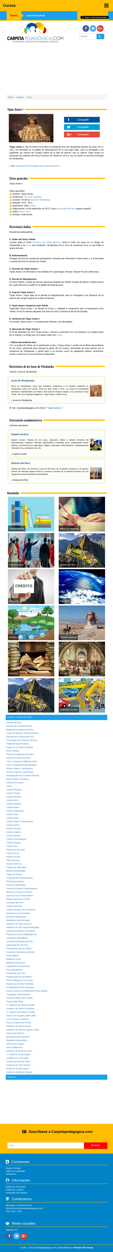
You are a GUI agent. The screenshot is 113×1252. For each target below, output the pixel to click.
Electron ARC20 (35, 15)
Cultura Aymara (13, 835)
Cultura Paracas (13, 797)
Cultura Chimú (12, 825)
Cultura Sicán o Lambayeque (19, 821)
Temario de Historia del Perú (19, 726)
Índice (10, 97)
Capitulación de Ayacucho (18, 966)
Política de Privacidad (16, 1187)
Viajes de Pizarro (14, 874)
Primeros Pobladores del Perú (20, 754)
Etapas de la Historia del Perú (45, 166)
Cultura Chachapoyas (16, 839)
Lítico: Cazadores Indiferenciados (21, 761)
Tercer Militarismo (14, 1047)
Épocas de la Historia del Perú (20, 737)
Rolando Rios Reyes (83, 1247)
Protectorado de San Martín (19, 948)
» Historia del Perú (19, 480)
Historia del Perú (23, 166)
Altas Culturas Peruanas (17, 779)
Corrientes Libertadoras (17, 938)
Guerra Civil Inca (14, 864)
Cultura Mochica (13, 804)
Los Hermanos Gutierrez (17, 1019)
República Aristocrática (16, 1040)
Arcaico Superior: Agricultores (19, 772)
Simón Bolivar (12, 955)
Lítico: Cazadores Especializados (21, 765)
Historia (20, 97)
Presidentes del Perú (15, 973)
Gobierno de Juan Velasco (18, 1065)
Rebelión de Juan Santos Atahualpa (22, 927)
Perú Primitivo (12, 751)
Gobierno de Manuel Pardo (18, 1026)
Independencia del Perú (17, 945)
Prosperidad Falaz (14, 1001)
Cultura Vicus (12, 800)
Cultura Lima (12, 814)
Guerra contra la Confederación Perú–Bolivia (26, 991)
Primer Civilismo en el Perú (18, 1022)
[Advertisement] (56, 68)
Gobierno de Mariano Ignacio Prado (22, 1030)
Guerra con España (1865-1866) (21, 1015)
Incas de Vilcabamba (40, 200)
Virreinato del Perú (66, 208)
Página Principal (13, 1168)
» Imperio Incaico (19, 454)
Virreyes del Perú (14, 906)
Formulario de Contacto (16, 1193)
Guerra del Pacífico (15, 1033)
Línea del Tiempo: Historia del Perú (22, 733)
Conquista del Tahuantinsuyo (19, 878)
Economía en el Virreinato (18, 913)
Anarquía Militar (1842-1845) (19, 998)
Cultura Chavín (13, 793)
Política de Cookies (14, 1190)
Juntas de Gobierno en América (20, 931)
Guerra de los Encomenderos (19, 895)
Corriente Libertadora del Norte (20, 952)
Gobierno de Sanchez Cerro (19, 1051)
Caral (8, 786)
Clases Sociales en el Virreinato (20, 910)
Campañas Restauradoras (18, 994)
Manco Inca (24, 211)
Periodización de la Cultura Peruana (22, 775)
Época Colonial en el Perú (18, 899)
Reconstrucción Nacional (17, 1037)
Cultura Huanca (13, 832)
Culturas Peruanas (14, 782)
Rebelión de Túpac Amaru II (19, 924)
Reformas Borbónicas (16, 917)
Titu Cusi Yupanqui (32, 197)
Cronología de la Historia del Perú (21, 740)
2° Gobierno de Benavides (18, 1054)
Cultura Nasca (12, 807)
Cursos (56, 5)
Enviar (96, 1145)
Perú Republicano (14, 970)
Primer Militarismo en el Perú (19, 980)
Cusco (33, 205)
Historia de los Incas (15, 849)
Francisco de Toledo (42, 242)
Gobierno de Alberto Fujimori (19, 1072)
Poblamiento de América (17, 744)
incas (28, 245)
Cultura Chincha (13, 828)
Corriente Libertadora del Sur (19, 941)
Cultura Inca (11, 846)
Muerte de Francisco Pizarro (19, 892)
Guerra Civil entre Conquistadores (22, 888)
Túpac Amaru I (54, 408)
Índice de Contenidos (15, 1171)
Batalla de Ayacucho (15, 962)
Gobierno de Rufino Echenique (20, 1008)
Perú (58, 242)
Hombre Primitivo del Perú (18, 758)
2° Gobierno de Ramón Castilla (20, 1012)
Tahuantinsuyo (13, 860)
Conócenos (11, 1174)
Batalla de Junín (13, 959)
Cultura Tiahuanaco (15, 811)
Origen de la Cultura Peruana (19, 747)
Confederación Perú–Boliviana (20, 987)
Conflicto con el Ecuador (17, 1058)
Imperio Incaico (13, 857)
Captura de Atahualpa (16, 867)
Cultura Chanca (13, 842)
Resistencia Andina (15, 881)
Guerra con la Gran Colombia (19, 984)
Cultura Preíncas (14, 789)
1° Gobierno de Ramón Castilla (20, 1005)
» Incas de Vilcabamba (21, 400)
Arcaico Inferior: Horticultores (19, 768)
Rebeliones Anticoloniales (18, 920)
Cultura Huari (12, 818)
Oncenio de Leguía (15, 1044)
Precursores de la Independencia (21, 934)
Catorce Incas (12, 853)
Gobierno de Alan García (17, 1068)
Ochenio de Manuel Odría (18, 1061)
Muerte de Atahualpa (15, 871)
